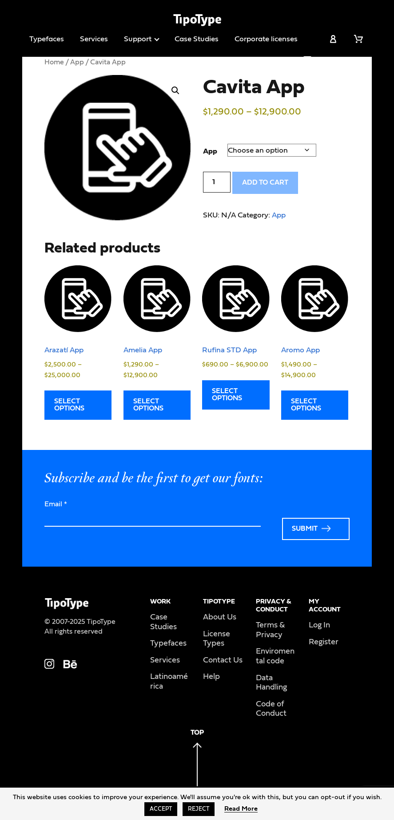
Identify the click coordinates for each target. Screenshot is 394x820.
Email (55, 504)
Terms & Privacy (270, 630)
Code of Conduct (271, 709)
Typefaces (46, 39)
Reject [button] (198, 809)
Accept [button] (161, 809)
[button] (175, 91)
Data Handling (271, 683)
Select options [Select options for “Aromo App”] (306, 405)
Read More (241, 808)
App (77, 62)
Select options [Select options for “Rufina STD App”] (227, 394)
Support (137, 39)
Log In (319, 625)
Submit (305, 528)
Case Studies (197, 39)
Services (94, 39)
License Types (216, 639)
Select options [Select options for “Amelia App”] (148, 405)
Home (54, 62)
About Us (219, 617)
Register (323, 642)
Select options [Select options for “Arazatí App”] (69, 405)
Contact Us (223, 660)
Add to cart (265, 182)
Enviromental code (275, 656)
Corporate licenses (266, 39)
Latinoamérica (169, 681)
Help (211, 677)
